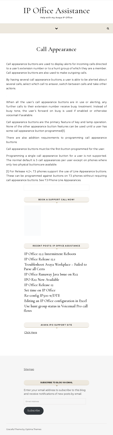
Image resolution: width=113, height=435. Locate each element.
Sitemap (29, 369)
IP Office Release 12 (38, 285)
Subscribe (33, 410)
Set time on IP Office (39, 290)
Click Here (30, 332)
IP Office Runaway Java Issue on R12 (51, 274)
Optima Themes (33, 429)
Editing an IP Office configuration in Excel (55, 301)
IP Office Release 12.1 (39, 259)
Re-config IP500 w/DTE (42, 295)
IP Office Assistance (56, 10)
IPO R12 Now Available (41, 279)
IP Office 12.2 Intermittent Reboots (50, 254)
